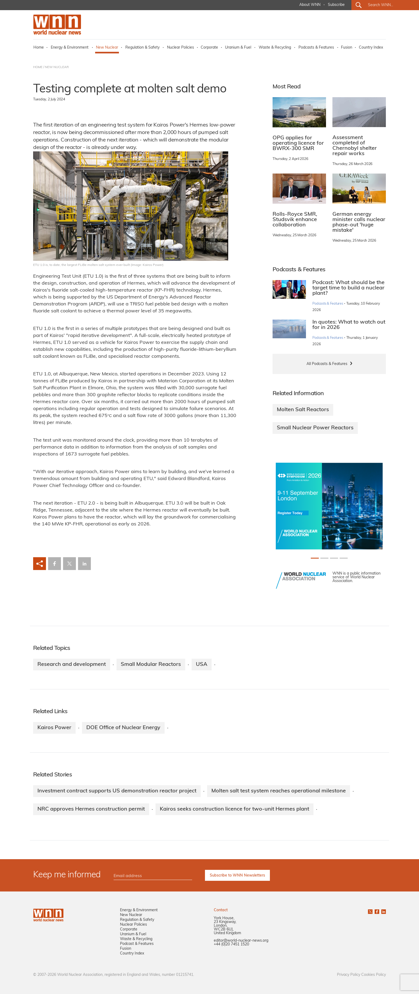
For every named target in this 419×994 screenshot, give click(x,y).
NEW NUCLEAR (57, 67)
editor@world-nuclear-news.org (241, 941)
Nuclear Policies (180, 48)
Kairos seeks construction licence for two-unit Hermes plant (234, 809)
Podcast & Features (137, 944)
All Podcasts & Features (327, 364)
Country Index (371, 48)
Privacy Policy (348, 975)
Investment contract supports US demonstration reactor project (116, 791)
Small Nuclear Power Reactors (315, 428)
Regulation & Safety (142, 48)
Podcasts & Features (316, 48)
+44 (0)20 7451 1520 (231, 944)
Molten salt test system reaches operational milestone (278, 791)
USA (201, 664)
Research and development (71, 664)
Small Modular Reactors (151, 664)
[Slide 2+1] (334, 558)
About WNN (309, 5)
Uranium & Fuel (238, 48)
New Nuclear (107, 48)
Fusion (346, 48)
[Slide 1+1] (324, 558)
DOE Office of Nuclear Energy (123, 727)
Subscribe (336, 5)
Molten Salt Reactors (303, 409)
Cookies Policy (373, 975)
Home (38, 48)
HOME (37, 67)
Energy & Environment (69, 48)
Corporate (209, 48)
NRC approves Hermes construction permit (91, 809)
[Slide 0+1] (315, 558)
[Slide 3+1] (344, 558)
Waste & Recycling (275, 48)
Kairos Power (54, 727)
